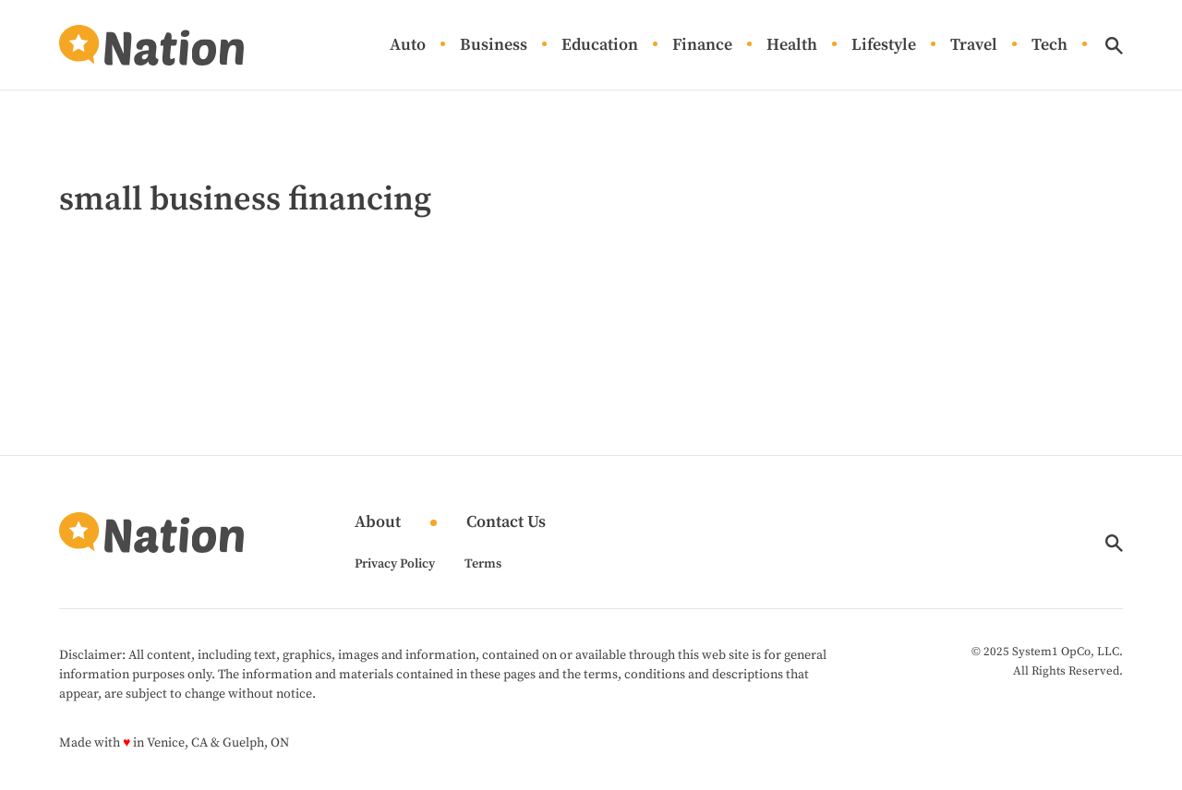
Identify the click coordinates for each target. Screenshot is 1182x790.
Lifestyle (883, 45)
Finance (702, 45)
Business (493, 45)
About (378, 523)
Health (791, 45)
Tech (1049, 45)
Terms (482, 564)
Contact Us (506, 523)
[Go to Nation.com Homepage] (151, 45)
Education (599, 45)
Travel (973, 45)
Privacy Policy (395, 564)
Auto (408, 45)
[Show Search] (1114, 45)
